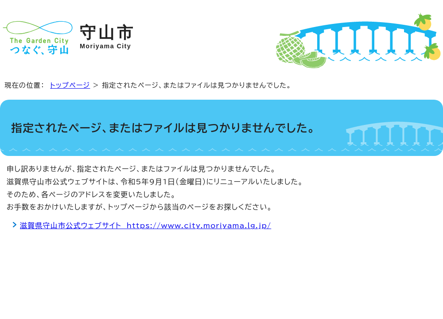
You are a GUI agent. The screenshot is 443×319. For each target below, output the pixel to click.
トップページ (70, 85)
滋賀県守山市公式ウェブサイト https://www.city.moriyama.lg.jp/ (145, 225)
